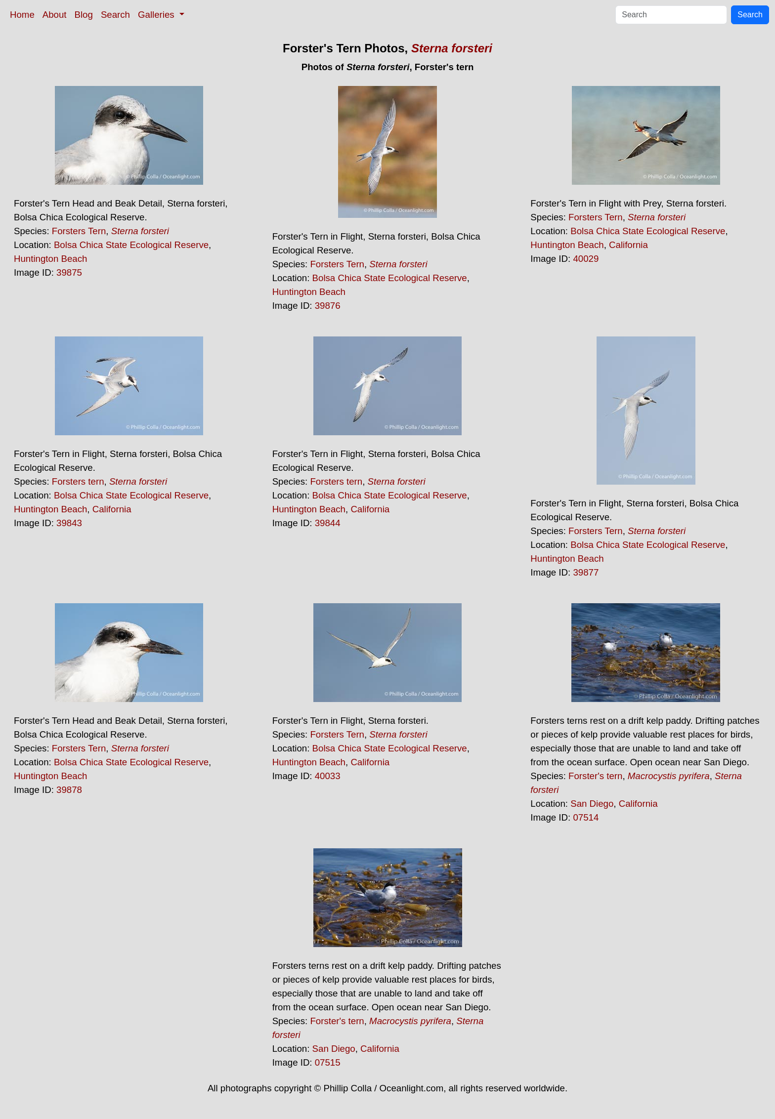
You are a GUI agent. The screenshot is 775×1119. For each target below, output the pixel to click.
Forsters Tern (79, 231)
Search (115, 14)
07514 (586, 817)
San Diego (591, 803)
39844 (328, 523)
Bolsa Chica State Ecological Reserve (131, 245)
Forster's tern (595, 776)
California (628, 245)
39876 (328, 305)
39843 (69, 523)
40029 (586, 258)
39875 (69, 272)
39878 (69, 790)
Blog (84, 14)
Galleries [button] (157, 14)
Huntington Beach (50, 258)
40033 (328, 776)
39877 (586, 572)
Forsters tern (78, 481)
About (55, 14)
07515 (328, 1062)
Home (22, 14)
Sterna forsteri (451, 48)
